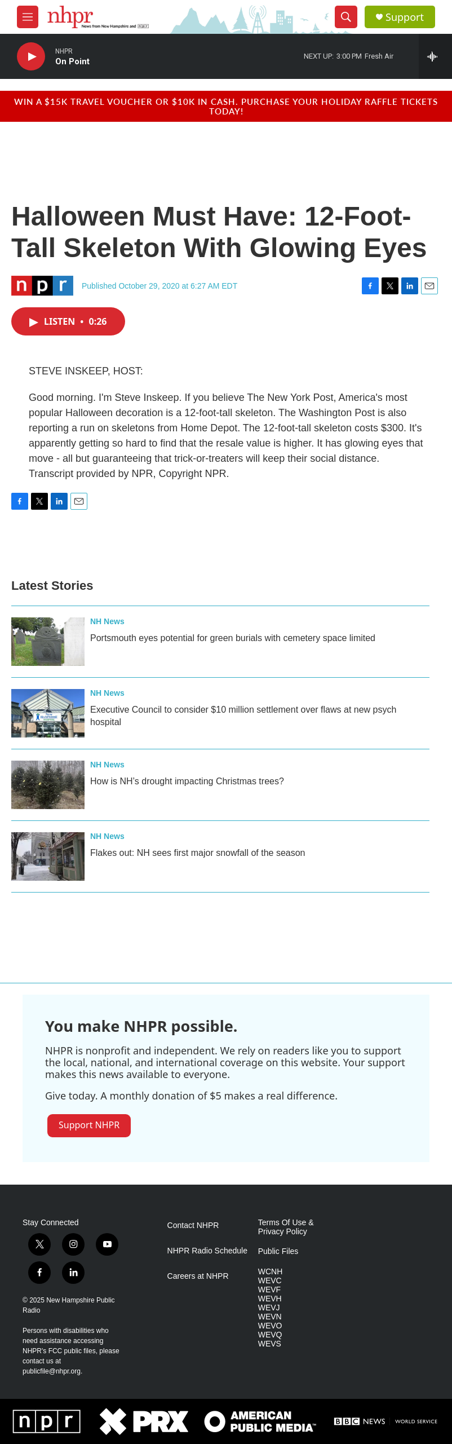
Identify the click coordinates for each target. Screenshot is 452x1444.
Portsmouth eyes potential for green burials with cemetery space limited (232, 638)
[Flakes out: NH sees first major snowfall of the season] (48, 856)
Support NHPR (89, 1125)
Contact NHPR (193, 1225)
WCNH (270, 1272)
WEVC (270, 1281)
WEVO (270, 1326)
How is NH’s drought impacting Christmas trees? (187, 781)
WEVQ (270, 1335)
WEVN (270, 1317)
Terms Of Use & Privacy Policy (286, 1227)
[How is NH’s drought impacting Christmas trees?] (48, 785)
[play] (31, 56)
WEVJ (269, 1308)
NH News (107, 621)
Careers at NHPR (198, 1276)
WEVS (269, 1344)
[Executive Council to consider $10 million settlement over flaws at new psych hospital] (48, 713)
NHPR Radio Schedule (207, 1251)
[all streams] (435, 56)
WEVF (269, 1290)
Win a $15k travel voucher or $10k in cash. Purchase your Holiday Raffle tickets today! (226, 106)
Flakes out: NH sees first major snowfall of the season (197, 853)
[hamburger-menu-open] (27, 17)
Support (404, 17)
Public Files (278, 1251)
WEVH (270, 1299)
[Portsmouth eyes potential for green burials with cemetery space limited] (48, 641)
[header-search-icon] (346, 17)
